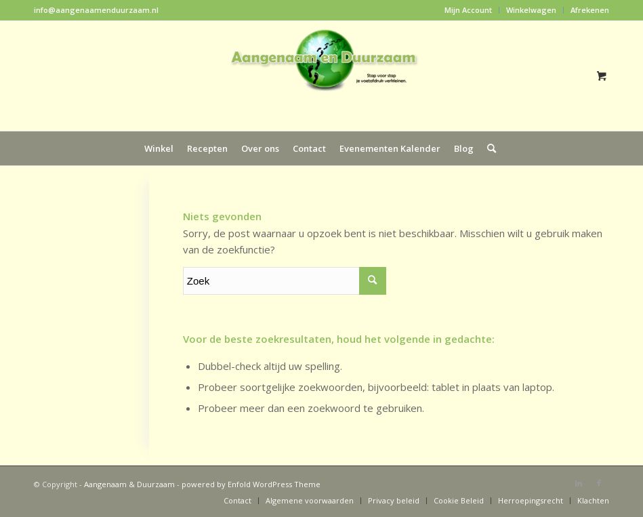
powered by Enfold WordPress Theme (251, 484)
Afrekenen (590, 10)
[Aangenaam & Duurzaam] (321, 76)
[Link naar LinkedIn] (578, 483)
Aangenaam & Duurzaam (129, 484)
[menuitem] (468, 10)
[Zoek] (488, 148)
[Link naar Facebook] (599, 483)
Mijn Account (468, 10)
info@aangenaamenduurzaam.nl (96, 10)
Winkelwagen (531, 10)
